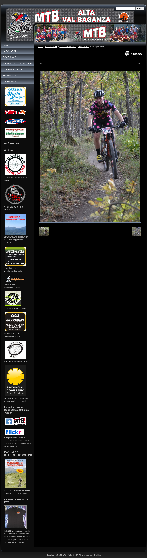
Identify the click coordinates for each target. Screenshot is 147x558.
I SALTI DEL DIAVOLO (13, 69)
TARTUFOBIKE (51, 47)
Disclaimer (98, 555)
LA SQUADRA (9, 51)
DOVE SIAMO (9, 57)
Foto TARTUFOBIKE (67, 47)
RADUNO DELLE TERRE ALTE (17, 63)
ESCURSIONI (9, 81)
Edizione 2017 (83, 47)
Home (40, 47)
